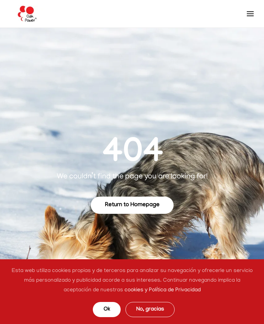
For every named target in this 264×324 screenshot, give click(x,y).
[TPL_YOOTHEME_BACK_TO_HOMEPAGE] (27, 14)
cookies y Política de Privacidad (162, 290)
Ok (106, 309)
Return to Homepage (132, 205)
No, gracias (150, 309)
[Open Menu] (250, 14)
